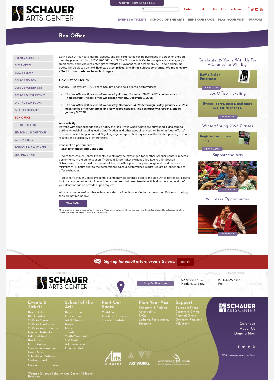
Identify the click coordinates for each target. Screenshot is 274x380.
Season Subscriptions (30, 132)
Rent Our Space (201, 19)
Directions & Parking (153, 307)
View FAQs (72, 203)
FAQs (142, 315)
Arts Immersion (75, 344)
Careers (33, 365)
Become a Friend (187, 307)
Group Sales (24, 140)
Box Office (23, 118)
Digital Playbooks (28, 103)
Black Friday (24, 73)
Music (69, 328)
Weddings (108, 312)
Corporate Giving (187, 311)
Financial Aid (74, 348)
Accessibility (147, 311)
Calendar (191, 9)
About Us (209, 9)
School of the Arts (167, 19)
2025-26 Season (25, 80)
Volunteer (182, 323)
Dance (69, 324)
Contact (55, 365)
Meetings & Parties (115, 316)
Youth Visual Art (76, 336)
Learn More (211, 88)
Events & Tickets (132, 19)
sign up (185, 262)
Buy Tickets (23, 65)
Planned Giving (186, 315)
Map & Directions (155, 283)
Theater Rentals (113, 320)
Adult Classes (74, 320)
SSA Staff (71, 340)
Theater (70, 332)
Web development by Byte (238, 355)
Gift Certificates (27, 110)
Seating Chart (25, 155)
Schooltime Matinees (30, 147)
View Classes (212, 149)
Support (255, 19)
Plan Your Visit (231, 19)
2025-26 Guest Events (30, 95)
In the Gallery (26, 125)
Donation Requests (189, 319)
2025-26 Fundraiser (28, 88)
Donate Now (231, 9)
